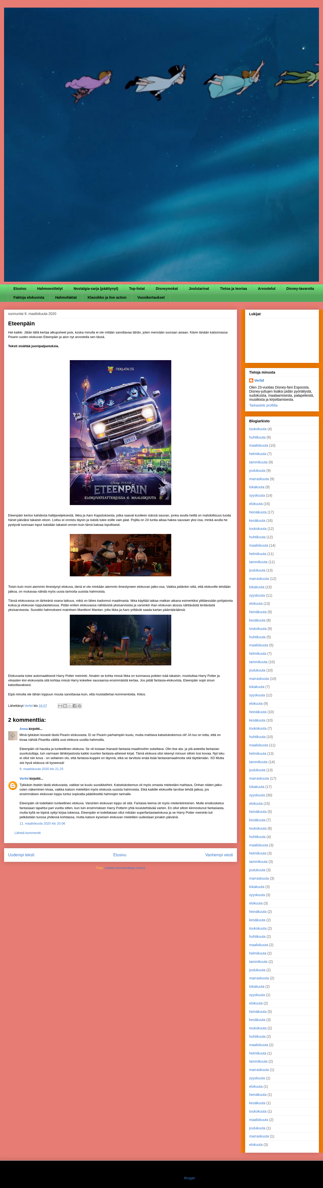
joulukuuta (257, 470)
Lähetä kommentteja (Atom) (125, 868)
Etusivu (19, 289)
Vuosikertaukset (151, 297)
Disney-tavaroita (300, 289)
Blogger (189, 1178)
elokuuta (256, 504)
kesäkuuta (257, 520)
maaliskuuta (258, 445)
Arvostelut (266, 289)
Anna (24, 729)
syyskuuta (257, 495)
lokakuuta (256, 487)
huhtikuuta (257, 437)
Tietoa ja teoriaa (233, 289)
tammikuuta (258, 462)
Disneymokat (167, 289)
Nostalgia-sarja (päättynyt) (96, 289)
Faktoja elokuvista (28, 297)
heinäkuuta (258, 512)
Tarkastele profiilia (263, 405)
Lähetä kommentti (27, 833)
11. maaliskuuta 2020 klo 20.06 (42, 823)
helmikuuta (257, 454)
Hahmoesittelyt (50, 289)
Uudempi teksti (21, 855)
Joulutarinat (199, 289)
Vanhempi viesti (219, 855)
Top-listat (137, 289)
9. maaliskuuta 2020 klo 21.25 (41, 769)
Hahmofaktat (66, 297)
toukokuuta (258, 429)
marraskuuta (259, 479)
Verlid (24, 778)
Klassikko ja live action (107, 297)
